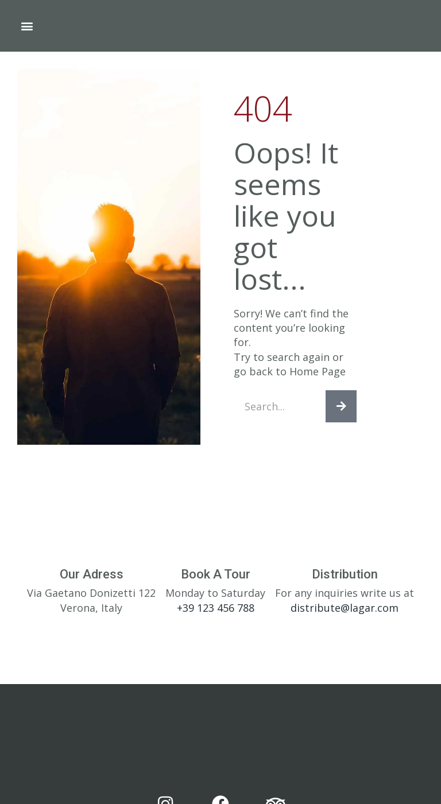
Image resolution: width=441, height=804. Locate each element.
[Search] (341, 409)
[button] (26, 26)
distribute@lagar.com (345, 613)
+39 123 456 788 (215, 613)
